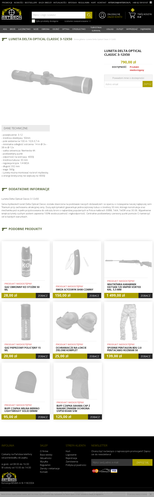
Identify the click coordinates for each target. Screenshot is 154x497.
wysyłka (72, 2)
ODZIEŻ (55, 29)
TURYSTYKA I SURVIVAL (96, 29)
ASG (5, 29)
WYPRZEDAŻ (131, 29)
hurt (93, 2)
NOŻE (36, 29)
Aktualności (45, 458)
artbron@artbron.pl (119, 2)
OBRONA (45, 29)
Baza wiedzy (46, 454)
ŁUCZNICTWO (24, 29)
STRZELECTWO (79, 29)
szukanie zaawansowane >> (78, 21)
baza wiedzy (45, 2)
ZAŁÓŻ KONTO (114, 17)
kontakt (101, 2)
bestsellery (31, 2)
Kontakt (44, 471)
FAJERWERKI (145, 29)
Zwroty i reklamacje (50, 468)
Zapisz (147, 84)
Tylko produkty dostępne (45, 21)
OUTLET (119, 29)
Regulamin (45, 464)
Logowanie (71, 454)
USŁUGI (109, 29)
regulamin (83, 2)
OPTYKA (65, 29)
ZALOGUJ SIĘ (113, 14)
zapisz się (142, 462)
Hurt (68, 451)
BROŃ (12, 29)
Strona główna (79, 39)
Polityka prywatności (76, 464)
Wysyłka (44, 461)
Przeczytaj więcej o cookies (137, 494)
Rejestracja (71, 458)
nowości (18, 2)
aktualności (59, 2)
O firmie (44, 451)
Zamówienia (72, 461)
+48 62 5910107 (140, 2)
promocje (7, 2)
